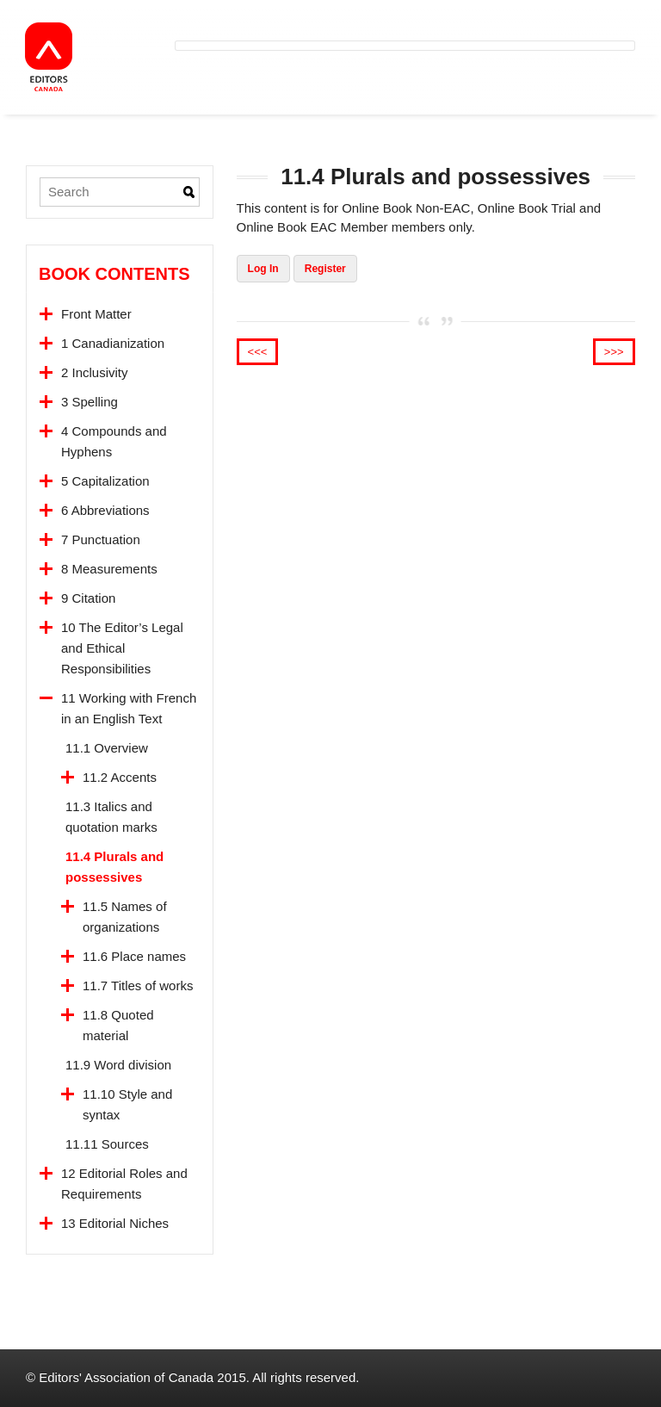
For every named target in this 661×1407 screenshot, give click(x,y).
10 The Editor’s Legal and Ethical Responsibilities (122, 648)
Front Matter (96, 314)
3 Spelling (89, 401)
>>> (614, 351)
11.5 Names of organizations (125, 916)
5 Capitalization (105, 481)
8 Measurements (109, 568)
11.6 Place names (134, 956)
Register (325, 269)
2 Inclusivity (94, 372)
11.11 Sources (107, 1144)
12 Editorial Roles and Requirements (124, 1183)
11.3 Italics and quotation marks (111, 816)
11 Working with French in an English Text (128, 708)
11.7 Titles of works (138, 985)
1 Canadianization (112, 343)
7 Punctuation (100, 539)
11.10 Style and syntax (127, 1104)
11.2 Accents (120, 777)
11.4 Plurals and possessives (114, 866)
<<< (258, 351)
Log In (263, 269)
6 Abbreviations (105, 510)
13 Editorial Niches (115, 1223)
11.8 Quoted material (118, 1025)
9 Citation (88, 598)
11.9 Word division (118, 1064)
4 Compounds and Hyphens (114, 441)
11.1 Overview (106, 748)
